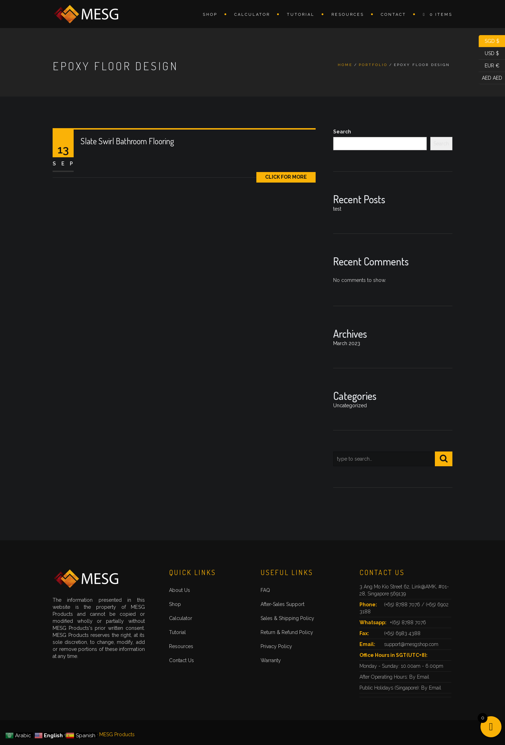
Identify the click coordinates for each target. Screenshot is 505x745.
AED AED (490, 78)
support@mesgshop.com (411, 644)
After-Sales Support (282, 604)
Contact (393, 14)
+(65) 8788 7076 (408, 622)
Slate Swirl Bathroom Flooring (127, 141)
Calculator (252, 14)
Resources (347, 14)
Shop (210, 14)
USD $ (489, 53)
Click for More (286, 177)
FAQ (265, 590)
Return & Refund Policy (287, 632)
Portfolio (373, 65)
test (337, 209)
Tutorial (301, 14)
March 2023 (346, 343)
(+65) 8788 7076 (403, 604)
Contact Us (181, 660)
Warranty (271, 660)
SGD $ (489, 41)
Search (342, 131)
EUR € (489, 66)
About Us (179, 590)
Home (345, 65)
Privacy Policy (276, 646)
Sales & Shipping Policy (287, 618)
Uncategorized (350, 405)
